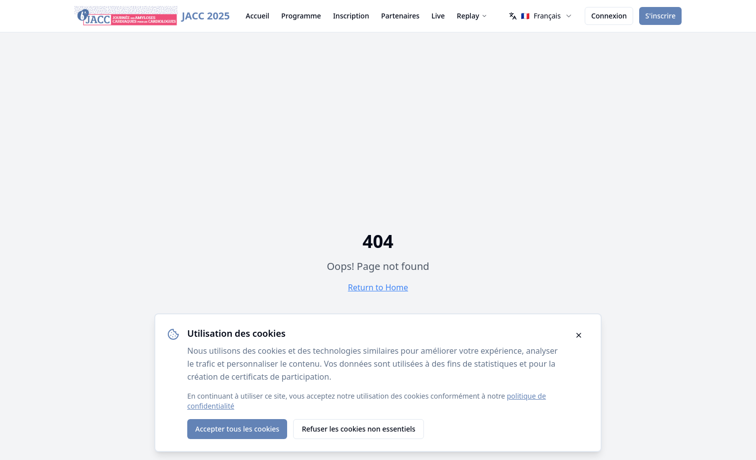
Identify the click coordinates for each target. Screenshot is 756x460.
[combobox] (541, 16)
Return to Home (378, 287)
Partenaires (400, 15)
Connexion (609, 15)
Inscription (351, 15)
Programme (301, 15)
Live (438, 15)
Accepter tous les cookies (237, 429)
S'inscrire (660, 15)
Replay (472, 15)
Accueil (257, 15)
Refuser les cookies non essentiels (358, 429)
